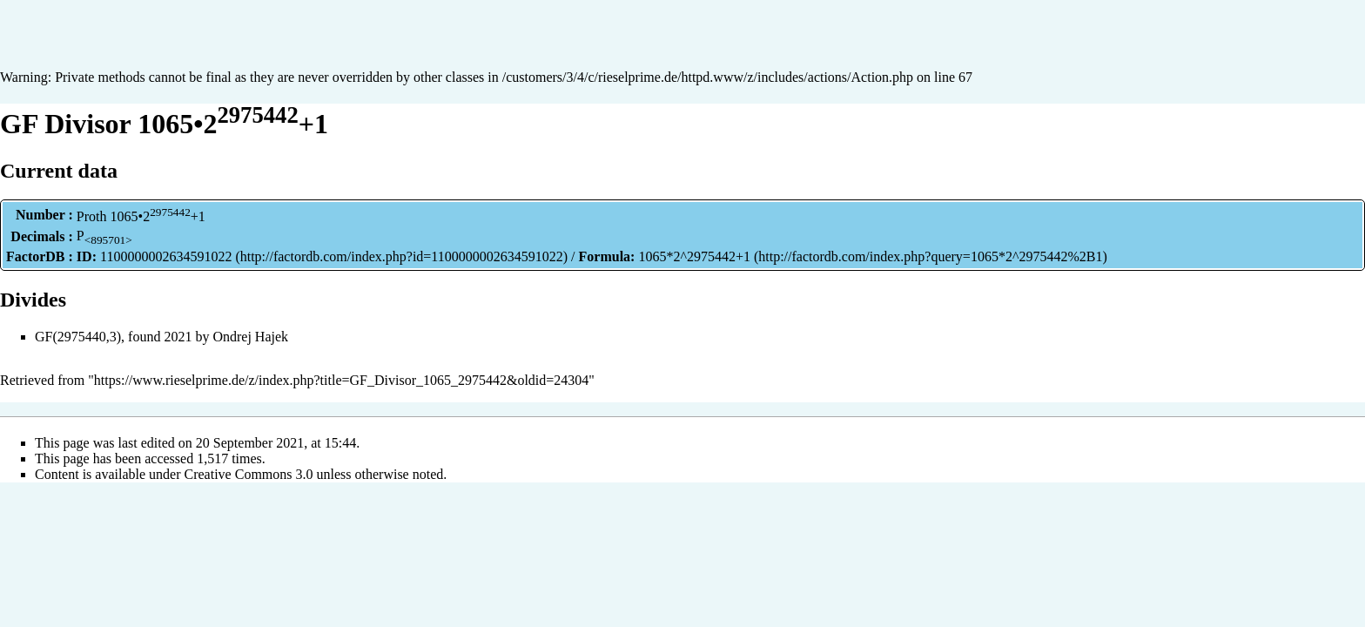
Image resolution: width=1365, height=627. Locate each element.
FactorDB (35, 256)
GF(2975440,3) (78, 336)
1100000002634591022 (166, 256)
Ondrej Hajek (250, 336)
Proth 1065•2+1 (141, 216)
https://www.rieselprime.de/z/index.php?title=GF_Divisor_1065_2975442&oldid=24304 (341, 380)
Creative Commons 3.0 (249, 474)
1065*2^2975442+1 (694, 256)
